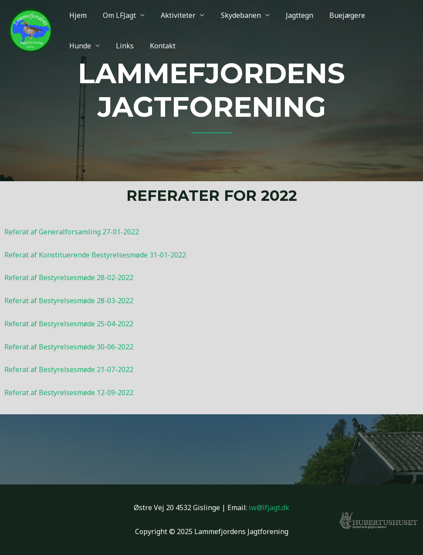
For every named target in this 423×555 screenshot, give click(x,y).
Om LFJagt (115, 15)
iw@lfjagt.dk (269, 507)
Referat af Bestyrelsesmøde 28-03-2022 (68, 300)
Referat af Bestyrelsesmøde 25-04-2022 (68, 323)
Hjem (76, 15)
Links (77, 46)
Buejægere (334, 15)
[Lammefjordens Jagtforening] (30, 29)
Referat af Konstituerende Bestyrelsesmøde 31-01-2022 (95, 255)
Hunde (377, 15)
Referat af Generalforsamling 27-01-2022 (71, 232)
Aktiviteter (172, 15)
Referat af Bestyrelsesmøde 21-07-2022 (68, 369)
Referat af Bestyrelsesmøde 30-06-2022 (68, 347)
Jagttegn (289, 15)
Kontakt (112, 46)
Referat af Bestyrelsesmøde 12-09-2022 (68, 392)
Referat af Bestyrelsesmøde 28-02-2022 (68, 277)
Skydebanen (233, 15)
